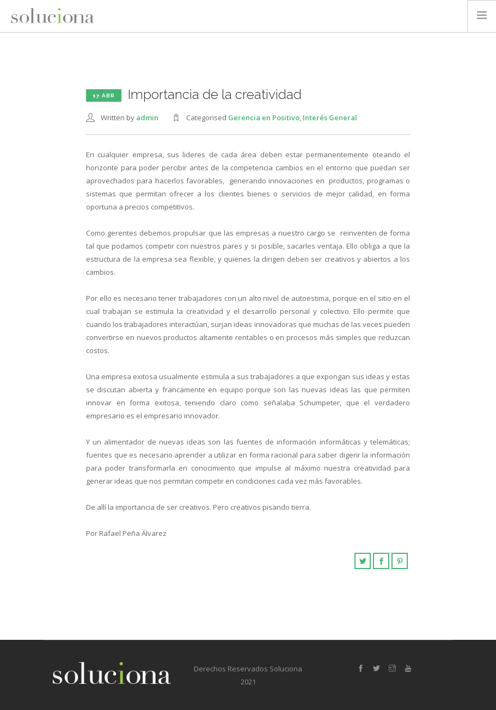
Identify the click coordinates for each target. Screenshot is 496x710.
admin (147, 117)
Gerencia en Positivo (263, 117)
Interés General (330, 117)
